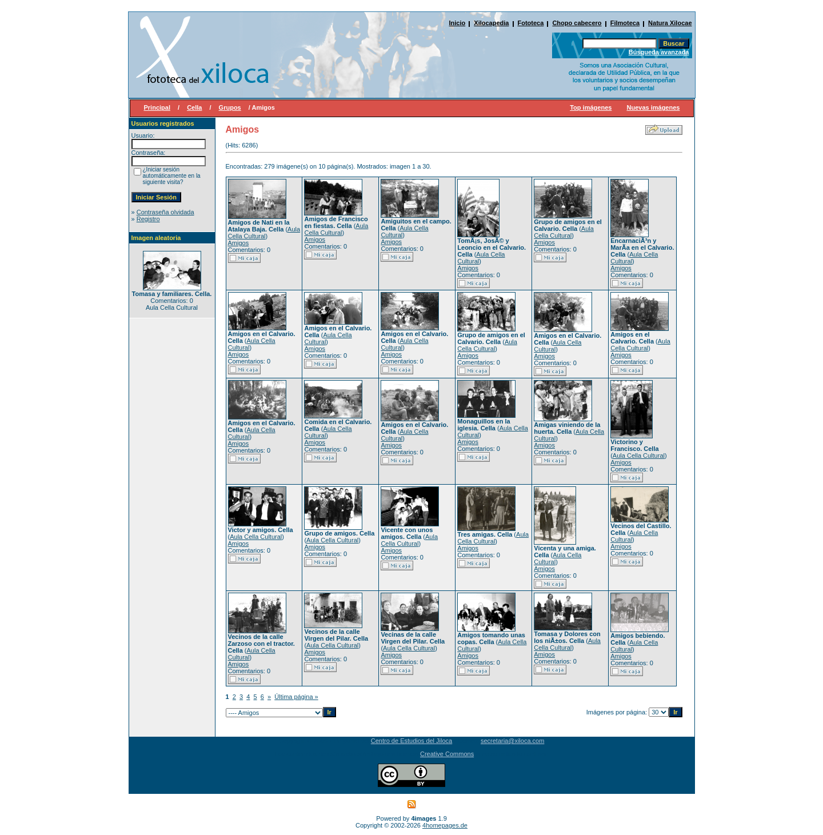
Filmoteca (625, 22)
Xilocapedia (491, 22)
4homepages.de (445, 825)
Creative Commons (447, 753)
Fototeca (531, 22)
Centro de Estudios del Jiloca (411, 740)
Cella (194, 107)
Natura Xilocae (670, 22)
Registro (148, 218)
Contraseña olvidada (165, 212)
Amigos (238, 242)
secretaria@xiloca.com (512, 740)
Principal (157, 107)
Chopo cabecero (576, 22)
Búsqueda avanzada (659, 52)
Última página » (296, 696)
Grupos (230, 107)
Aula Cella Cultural (264, 232)
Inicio (457, 22)
